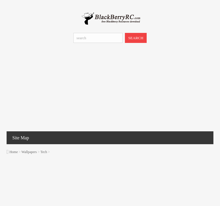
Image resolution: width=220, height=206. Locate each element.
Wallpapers (29, 152)
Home (13, 152)
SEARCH (136, 38)
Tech (43, 152)
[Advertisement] (110, 88)
